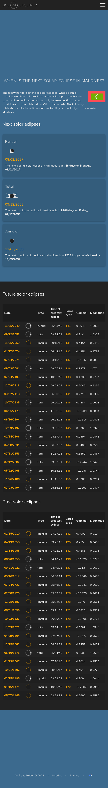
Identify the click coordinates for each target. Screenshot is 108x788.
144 (68, 445)
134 (68, 343)
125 (68, 576)
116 (68, 670)
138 (68, 377)
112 (68, 678)
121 (68, 652)
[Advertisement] (54, 39)
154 (68, 487)
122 (68, 610)
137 (68, 360)
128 (68, 542)
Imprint (57, 775)
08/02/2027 (14, 159)
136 (68, 368)
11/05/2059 (14, 249)
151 (68, 453)
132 (68, 351)
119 (68, 695)
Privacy (74, 775)
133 (68, 567)
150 (68, 479)
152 (68, 462)
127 (68, 627)
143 (68, 325)
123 (68, 661)
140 (68, 411)
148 (68, 419)
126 (68, 593)
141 (68, 394)
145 (68, 334)
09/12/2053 (14, 204)
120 (68, 687)
